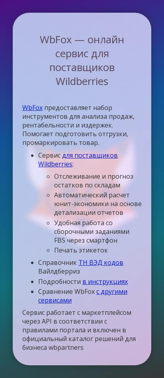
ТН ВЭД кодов (100, 262)
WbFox (32, 107)
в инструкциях (105, 281)
